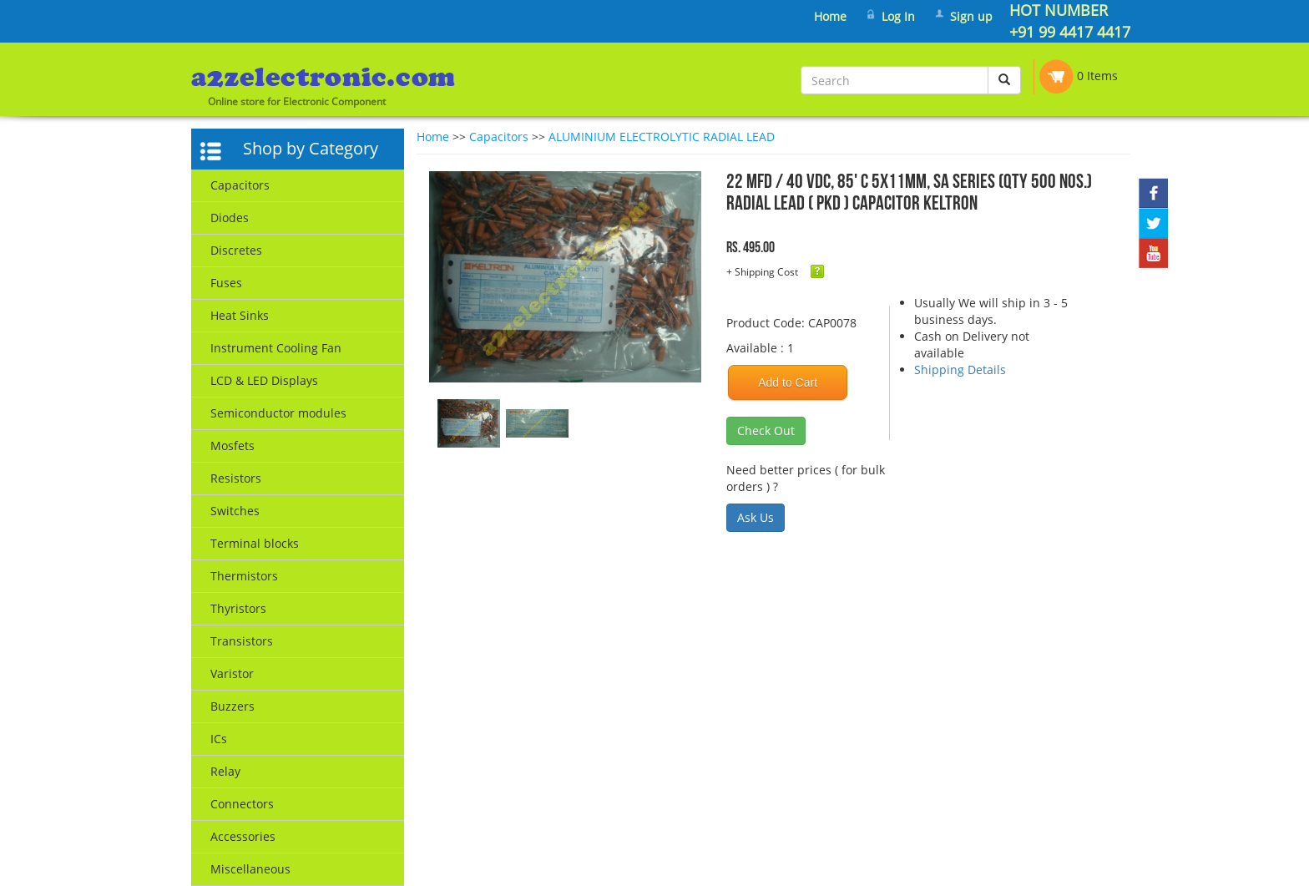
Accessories (242, 836)
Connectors (242, 804)
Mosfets (232, 445)
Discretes (236, 250)
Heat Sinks (239, 315)
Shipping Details (960, 369)
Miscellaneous (250, 869)
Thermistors (244, 576)
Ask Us (755, 517)
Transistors (241, 641)
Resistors (235, 478)
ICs (218, 739)
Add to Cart (787, 382)
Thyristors (238, 608)
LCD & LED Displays (264, 380)
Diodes (229, 217)
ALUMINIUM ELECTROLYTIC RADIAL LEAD (661, 136)
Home (830, 16)
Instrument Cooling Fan (275, 348)
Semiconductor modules (278, 413)
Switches (235, 511)
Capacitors (240, 185)
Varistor (232, 673)
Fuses (226, 283)
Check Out (766, 430)
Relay (225, 771)
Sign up (971, 16)
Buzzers (232, 706)
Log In (898, 16)
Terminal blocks (254, 543)
